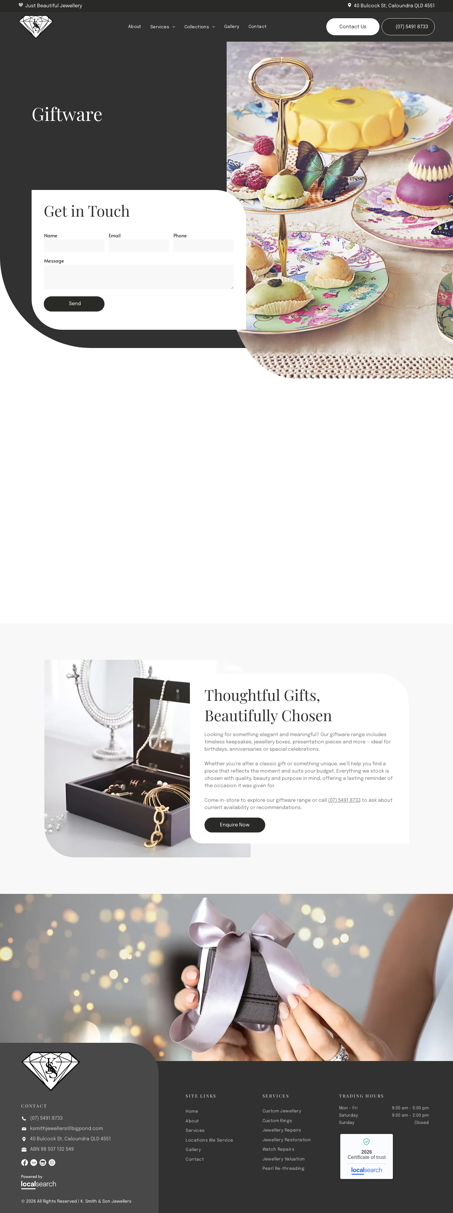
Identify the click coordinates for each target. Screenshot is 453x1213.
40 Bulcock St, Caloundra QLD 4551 (394, 6)
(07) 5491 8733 (344, 800)
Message (54, 260)
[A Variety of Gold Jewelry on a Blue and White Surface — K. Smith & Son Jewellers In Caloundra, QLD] (371, 452)
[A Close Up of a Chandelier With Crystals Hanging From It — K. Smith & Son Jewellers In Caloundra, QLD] (178, 549)
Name (50, 235)
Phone (180, 235)
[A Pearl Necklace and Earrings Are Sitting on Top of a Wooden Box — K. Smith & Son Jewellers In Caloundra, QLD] (81, 429)
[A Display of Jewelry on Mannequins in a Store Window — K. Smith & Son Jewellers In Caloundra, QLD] (274, 525)
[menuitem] (135, 27)
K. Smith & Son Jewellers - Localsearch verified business (366, 1156)
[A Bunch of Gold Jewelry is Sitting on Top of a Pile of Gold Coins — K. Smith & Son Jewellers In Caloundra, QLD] (81, 525)
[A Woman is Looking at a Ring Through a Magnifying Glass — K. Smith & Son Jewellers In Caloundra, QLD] (371, 549)
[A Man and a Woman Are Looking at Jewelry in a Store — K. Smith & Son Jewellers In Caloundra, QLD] (178, 452)
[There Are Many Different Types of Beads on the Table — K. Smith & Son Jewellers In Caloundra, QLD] (274, 429)
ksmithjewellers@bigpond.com (66, 1128)
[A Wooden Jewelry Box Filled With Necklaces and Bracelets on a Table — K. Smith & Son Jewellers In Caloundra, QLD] (147, 758)
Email (115, 235)
